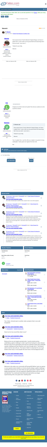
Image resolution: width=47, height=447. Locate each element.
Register (17, 407)
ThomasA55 (21, 196)
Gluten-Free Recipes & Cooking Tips (21, 33)
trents (13, 196)
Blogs (17, 402)
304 (7, 49)
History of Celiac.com (29, 407)
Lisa (7, 103)
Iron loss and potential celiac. (14, 199)
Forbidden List (40, 417)
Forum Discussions (18, 399)
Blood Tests (39, 407)
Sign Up (6, 16)
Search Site (29, 427)
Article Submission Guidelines (29, 414)
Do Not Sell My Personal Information (29, 423)
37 (7, 133)
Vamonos (6, 123)
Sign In (2, 16)
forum (35, 12)
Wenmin (9, 32)
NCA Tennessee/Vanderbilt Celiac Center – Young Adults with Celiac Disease (34, 297)
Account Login (18, 410)
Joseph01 (8, 263)
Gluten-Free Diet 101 (40, 411)
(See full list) (19, 270)
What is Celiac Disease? (40, 399)
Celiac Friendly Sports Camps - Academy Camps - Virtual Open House (33, 280)
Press (28, 401)
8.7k (6, 113)
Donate (31, 160)
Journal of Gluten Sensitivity (19, 422)
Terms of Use (18, 413)
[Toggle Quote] (14, 124)
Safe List (39, 414)
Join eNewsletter (11, 160)
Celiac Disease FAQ (40, 395)
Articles (17, 395)
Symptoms (39, 402)
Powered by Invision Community (23, 386)
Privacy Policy (18, 383)
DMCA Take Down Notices (30, 419)
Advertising (29, 403)
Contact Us (24, 383)
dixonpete (4, 274)
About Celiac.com (30, 398)
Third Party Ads (29, 410)
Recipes (17, 418)
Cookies (30, 383)
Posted (15, 318)
